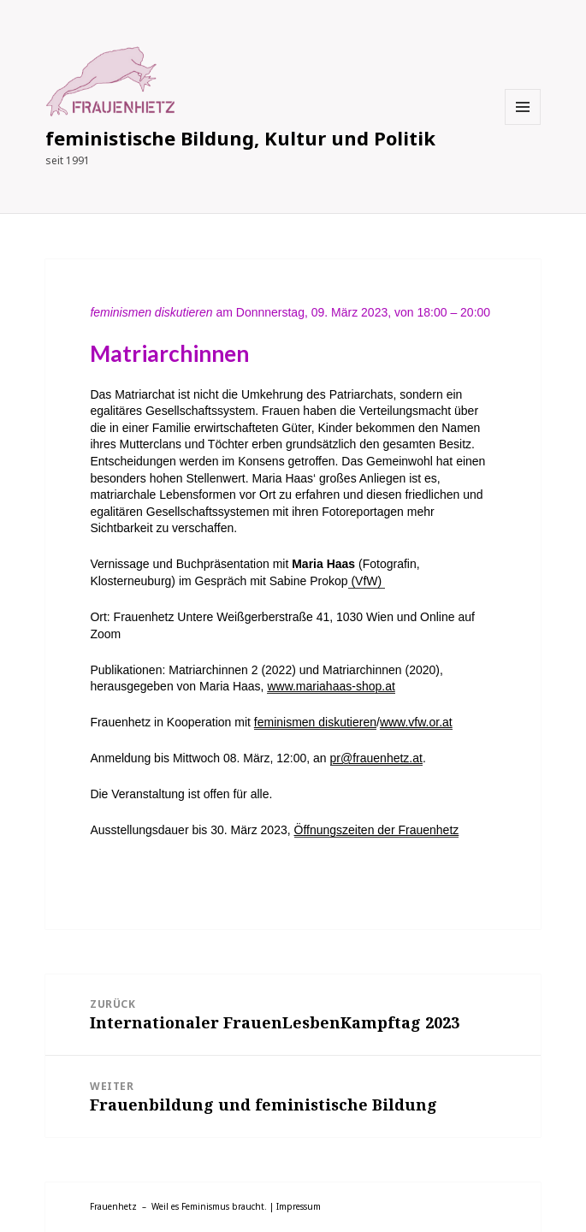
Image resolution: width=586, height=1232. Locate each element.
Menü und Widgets (523, 124)
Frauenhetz (113, 1206)
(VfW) (367, 581)
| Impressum (295, 1206)
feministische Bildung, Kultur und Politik (240, 138)
